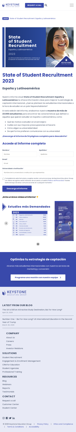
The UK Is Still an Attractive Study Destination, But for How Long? (32, 309)
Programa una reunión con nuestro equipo (38, 277)
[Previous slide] (6, 223)
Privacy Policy (42, 424)
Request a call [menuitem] (9, 400)
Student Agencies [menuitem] (10, 368)
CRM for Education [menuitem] (11, 364)
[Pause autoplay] (38, 244)
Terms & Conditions (15, 427)
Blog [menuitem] (4, 381)
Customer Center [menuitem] (10, 404)
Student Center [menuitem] (9, 408)
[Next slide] (70, 223)
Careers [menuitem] (10, 341)
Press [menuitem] (8, 345)
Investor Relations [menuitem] (14, 348)
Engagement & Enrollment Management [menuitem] (21, 361)
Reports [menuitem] (6, 388)
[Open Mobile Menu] (72, 5)
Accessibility (34, 427)
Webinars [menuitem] (6, 384)
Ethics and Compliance (63, 424)
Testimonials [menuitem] (8, 391)
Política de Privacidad (56, 180)
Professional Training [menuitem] (12, 372)
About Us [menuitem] (10, 337)
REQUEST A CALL (34, 5)
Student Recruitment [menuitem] (12, 357)
